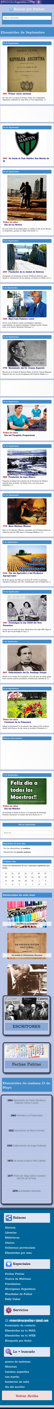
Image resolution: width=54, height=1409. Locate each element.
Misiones (11, 1367)
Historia (10, 1228)
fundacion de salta (17, 1382)
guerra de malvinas (17, 1362)
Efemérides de (17, 852)
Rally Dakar (12, 1299)
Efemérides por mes (18, 1253)
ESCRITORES (26, 1026)
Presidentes (13, 1284)
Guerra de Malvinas (18, 1279)
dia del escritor (15, 1387)
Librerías (11, 1233)
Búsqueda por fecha (18, 1341)
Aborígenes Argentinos (20, 1289)
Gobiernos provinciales (20, 1248)
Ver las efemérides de (17, 848)
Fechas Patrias (14, 1274)
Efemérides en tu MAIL (20, 1330)
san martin (12, 1377)
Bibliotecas (12, 1238)
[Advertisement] (27, 114)
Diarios (9, 1243)
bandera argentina (17, 1372)
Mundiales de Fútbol (18, 1294)
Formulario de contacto (20, 1325)
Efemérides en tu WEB (20, 1335)
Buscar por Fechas (27, 9)
